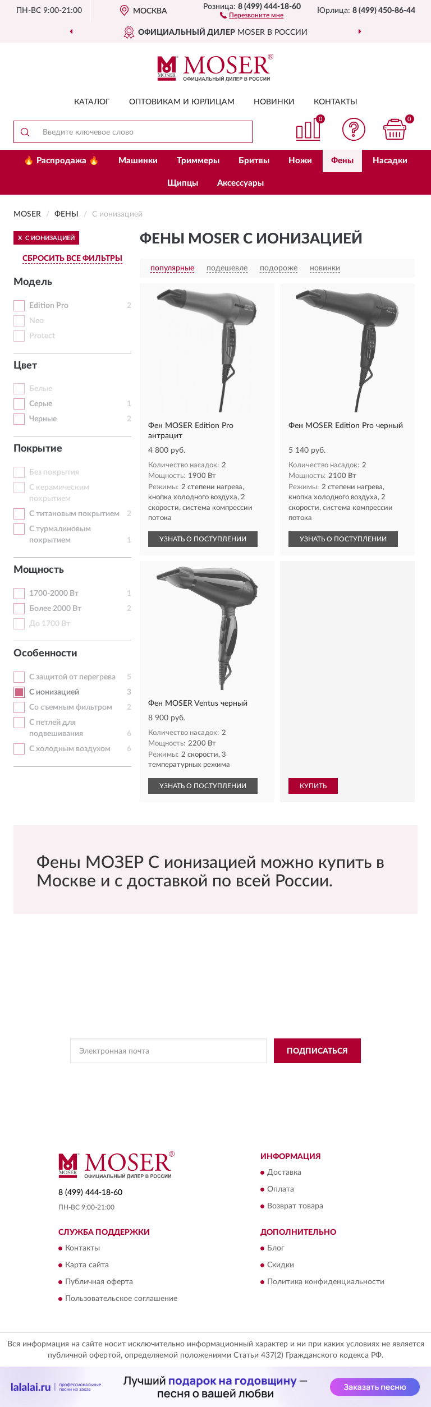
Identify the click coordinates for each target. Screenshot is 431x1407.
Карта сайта (87, 1266)
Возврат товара (295, 1206)
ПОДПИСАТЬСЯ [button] (317, 1051)
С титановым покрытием (74, 514)
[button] (251, 14)
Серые (40, 404)
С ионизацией (54, 692)
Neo (36, 321)
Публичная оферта (99, 1282)
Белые (40, 389)
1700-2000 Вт (54, 593)
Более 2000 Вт (55, 609)
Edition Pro (48, 306)
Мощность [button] (38, 570)
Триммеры (198, 161)
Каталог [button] (92, 102)
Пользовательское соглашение (121, 1299)
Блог (276, 1249)
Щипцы (182, 183)
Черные (43, 419)
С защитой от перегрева (72, 677)
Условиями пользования (205, 1085)
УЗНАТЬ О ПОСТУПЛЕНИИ (202, 539)
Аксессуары (240, 183)
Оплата (280, 1189)
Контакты (335, 102)
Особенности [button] (45, 654)
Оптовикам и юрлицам (182, 102)
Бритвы (254, 161)
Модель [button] (32, 282)
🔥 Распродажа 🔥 (61, 161)
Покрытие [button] (37, 449)
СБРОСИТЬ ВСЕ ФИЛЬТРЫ (72, 259)
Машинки (138, 161)
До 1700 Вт (49, 624)
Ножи (300, 161)
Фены (342, 161)
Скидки (280, 1266)
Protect (42, 336)
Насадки (390, 161)
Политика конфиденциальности (325, 1282)
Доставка (284, 1172)
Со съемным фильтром (70, 707)
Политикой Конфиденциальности (270, 1076)
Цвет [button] (25, 366)
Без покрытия (54, 472)
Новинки (274, 102)
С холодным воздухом (70, 749)
